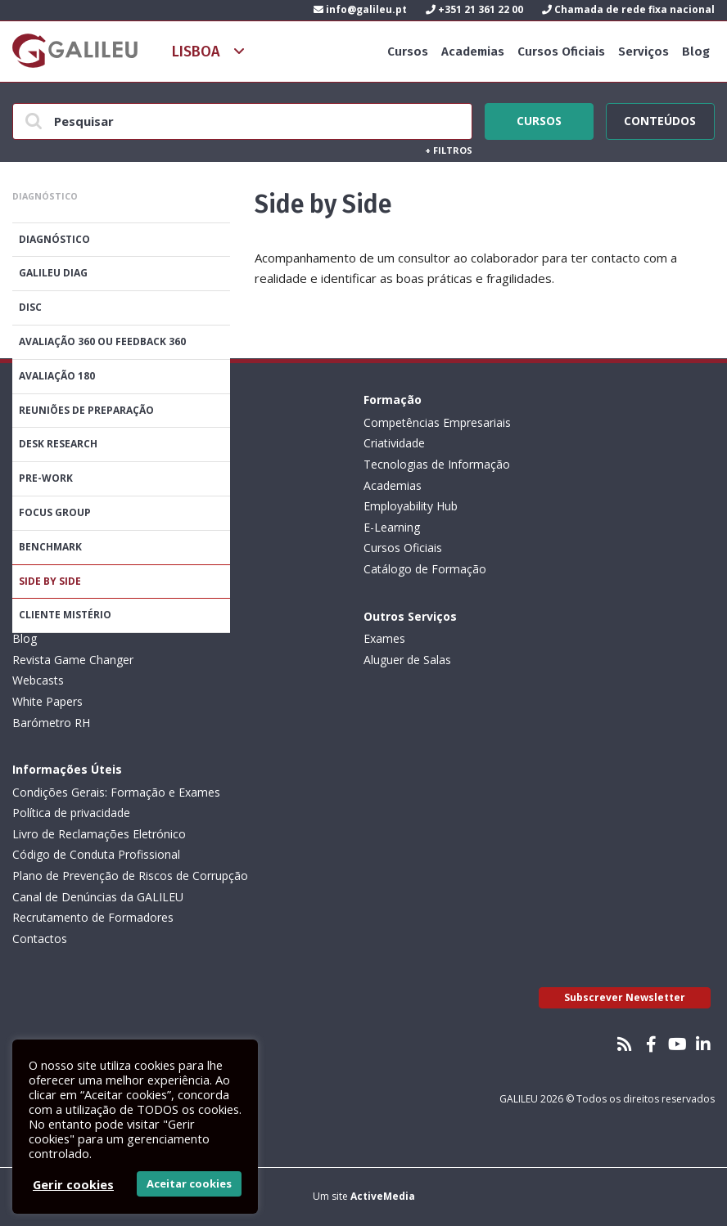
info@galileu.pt (360, 9)
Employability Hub (411, 506)
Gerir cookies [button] (73, 1184)
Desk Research (58, 444)
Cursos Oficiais (561, 51)
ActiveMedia (382, 1196)
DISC (30, 307)
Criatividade (394, 443)
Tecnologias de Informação (437, 464)
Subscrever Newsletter (624, 997)
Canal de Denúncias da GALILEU (97, 897)
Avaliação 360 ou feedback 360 (102, 341)
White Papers (47, 701)
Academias (472, 51)
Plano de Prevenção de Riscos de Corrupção (130, 875)
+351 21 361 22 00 (474, 9)
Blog (696, 51)
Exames (384, 638)
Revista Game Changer (72, 659)
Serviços (643, 51)
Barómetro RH (51, 722)
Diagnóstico (54, 239)
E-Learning (392, 527)
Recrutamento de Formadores (93, 917)
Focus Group (55, 512)
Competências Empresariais (437, 422)
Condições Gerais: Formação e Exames (116, 792)
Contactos (39, 938)
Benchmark (50, 547)
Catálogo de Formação (425, 569)
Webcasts (38, 680)
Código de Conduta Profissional (96, 854)
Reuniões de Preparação (86, 410)
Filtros (448, 150)
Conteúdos (660, 118)
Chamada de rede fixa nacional (628, 9)
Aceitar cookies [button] (189, 1183)
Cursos (407, 51)
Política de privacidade (71, 812)
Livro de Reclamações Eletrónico (99, 834)
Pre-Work (46, 478)
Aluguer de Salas (407, 659)
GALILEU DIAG (53, 273)
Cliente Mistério (65, 615)
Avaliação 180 (57, 376)
